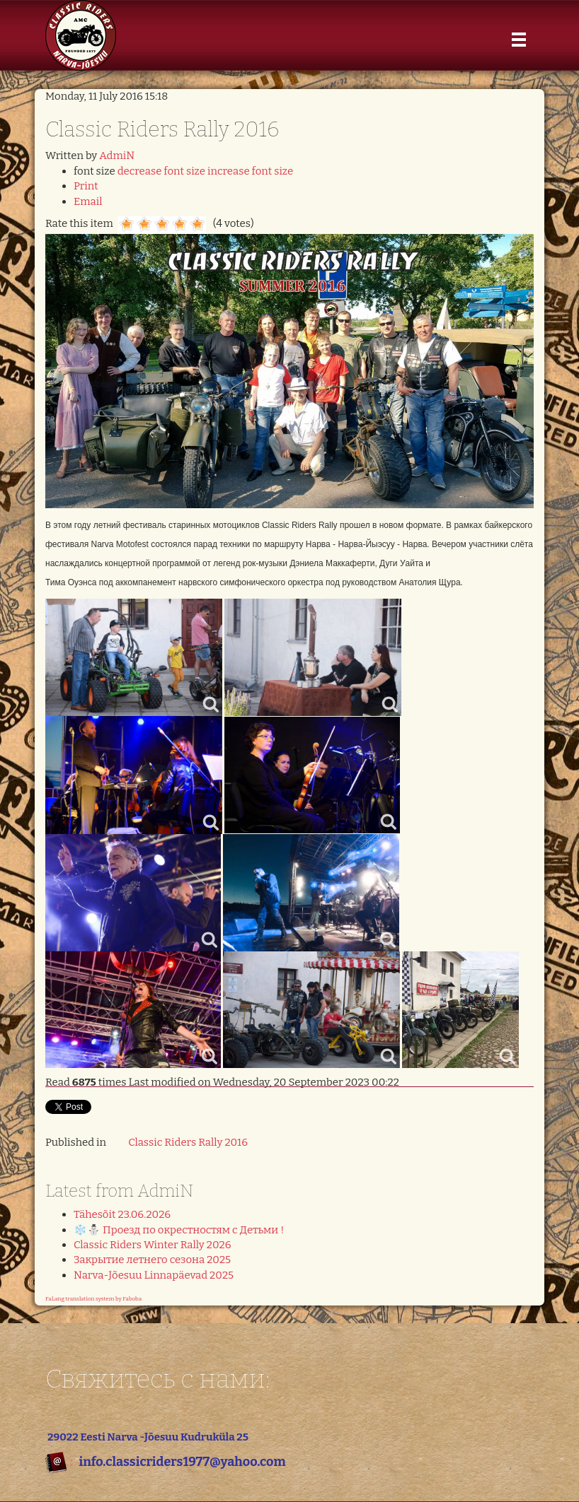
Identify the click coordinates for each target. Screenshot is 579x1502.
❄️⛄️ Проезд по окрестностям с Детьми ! (179, 1230)
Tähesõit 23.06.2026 (122, 1214)
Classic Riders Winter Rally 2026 (152, 1244)
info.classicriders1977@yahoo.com (182, 1461)
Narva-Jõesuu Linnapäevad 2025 (154, 1275)
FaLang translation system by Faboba (93, 1299)
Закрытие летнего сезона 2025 (152, 1259)
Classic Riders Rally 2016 (188, 1142)
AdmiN (116, 155)
